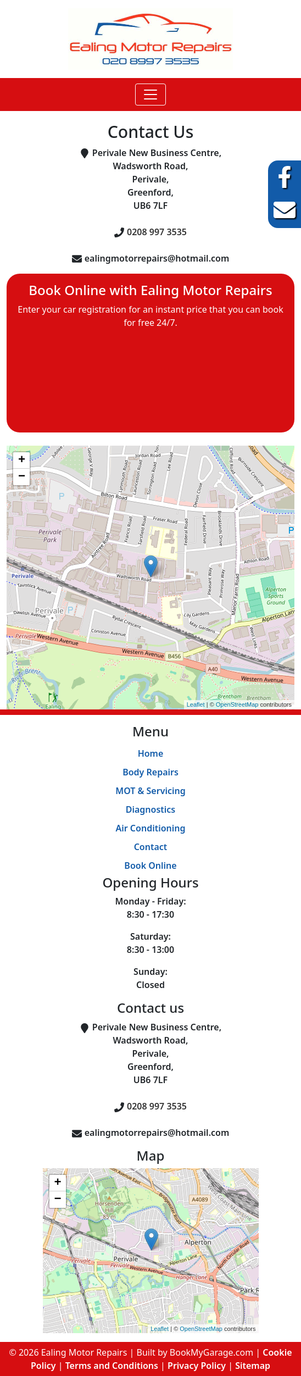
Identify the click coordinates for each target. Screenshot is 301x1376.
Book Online (150, 865)
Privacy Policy (197, 1366)
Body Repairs (150, 772)
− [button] (21, 477)
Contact (151, 847)
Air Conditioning (150, 828)
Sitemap (252, 1366)
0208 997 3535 (157, 232)
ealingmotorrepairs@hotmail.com (157, 258)
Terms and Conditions (111, 1366)
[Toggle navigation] (150, 95)
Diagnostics (151, 809)
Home (151, 753)
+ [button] (21, 460)
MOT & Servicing (150, 791)
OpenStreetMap (237, 704)
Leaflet (196, 704)
